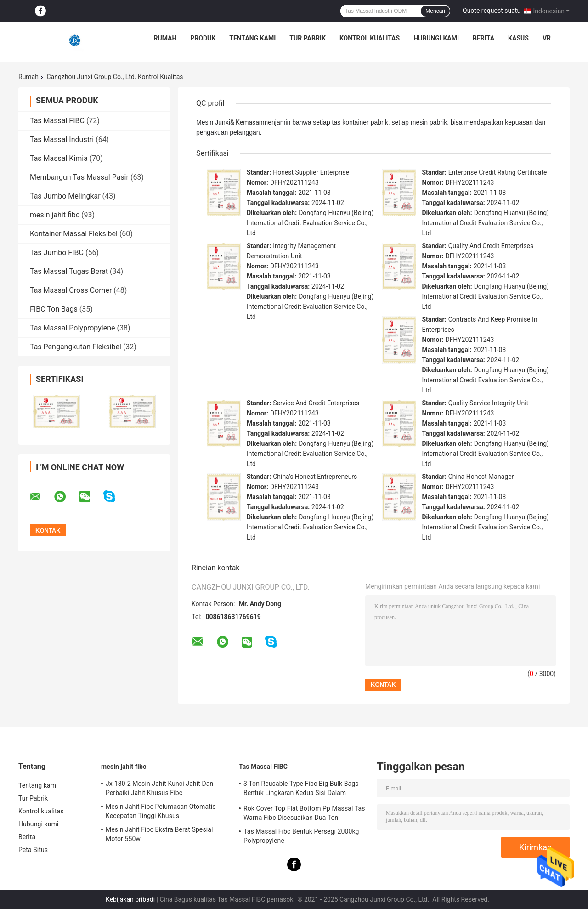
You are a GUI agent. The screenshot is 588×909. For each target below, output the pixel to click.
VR (547, 38)
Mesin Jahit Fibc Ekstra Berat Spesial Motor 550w (159, 834)
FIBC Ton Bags (54, 309)
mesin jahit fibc (54, 214)
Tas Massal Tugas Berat (69, 271)
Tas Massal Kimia (59, 158)
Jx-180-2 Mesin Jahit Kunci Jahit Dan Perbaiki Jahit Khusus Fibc (159, 788)
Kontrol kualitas (369, 38)
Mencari (435, 11)
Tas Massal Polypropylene (72, 328)
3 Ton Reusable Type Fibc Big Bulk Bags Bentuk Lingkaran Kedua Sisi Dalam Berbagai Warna (301, 789)
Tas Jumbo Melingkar (65, 196)
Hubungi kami (436, 38)
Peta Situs (33, 849)
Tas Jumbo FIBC (57, 252)
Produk (202, 38)
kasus (518, 38)
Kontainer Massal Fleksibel (74, 233)
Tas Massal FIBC (57, 120)
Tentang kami (252, 38)
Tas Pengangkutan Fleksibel (75, 346)
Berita (483, 38)
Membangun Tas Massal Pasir (79, 177)
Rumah (164, 38)
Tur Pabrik (307, 38)
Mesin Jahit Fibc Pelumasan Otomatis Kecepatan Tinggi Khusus (161, 811)
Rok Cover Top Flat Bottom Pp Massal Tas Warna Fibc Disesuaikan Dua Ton (304, 813)
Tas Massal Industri (62, 139)
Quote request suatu (491, 10)
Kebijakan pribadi (130, 899)
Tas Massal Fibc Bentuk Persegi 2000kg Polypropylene (301, 836)
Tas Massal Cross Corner (71, 290)
